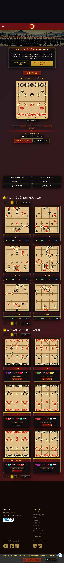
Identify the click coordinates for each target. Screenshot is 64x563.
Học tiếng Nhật (38, 533)
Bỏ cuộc (17, 182)
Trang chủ (37, 509)
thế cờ (17, 197)
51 (22, 335)
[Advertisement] (32, 11)
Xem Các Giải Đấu (20, 63)
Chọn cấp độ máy (31, 137)
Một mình (17, 186)
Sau (28, 202)
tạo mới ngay (32, 197)
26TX (47, 414)
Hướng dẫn (47, 178)
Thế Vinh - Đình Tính (17, 460)
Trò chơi (36, 528)
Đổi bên (38, 141)
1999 (17, 368)
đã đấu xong (31, 330)
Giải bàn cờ (17, 178)
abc (47, 460)
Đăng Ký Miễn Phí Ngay (41, 63)
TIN (17, 414)
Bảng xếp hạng (38, 514)
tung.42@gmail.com (9, 512)
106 (23, 202)
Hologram (37, 536)
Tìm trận (32, 73)
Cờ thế (36, 520)
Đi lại (46, 182)
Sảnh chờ (36, 517)
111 (47, 368)
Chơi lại (47, 186)
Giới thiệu (36, 523)
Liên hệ (36, 525)
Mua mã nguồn (38, 531)
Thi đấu (36, 512)
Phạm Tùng (18, 515)
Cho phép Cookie (32, 560)
